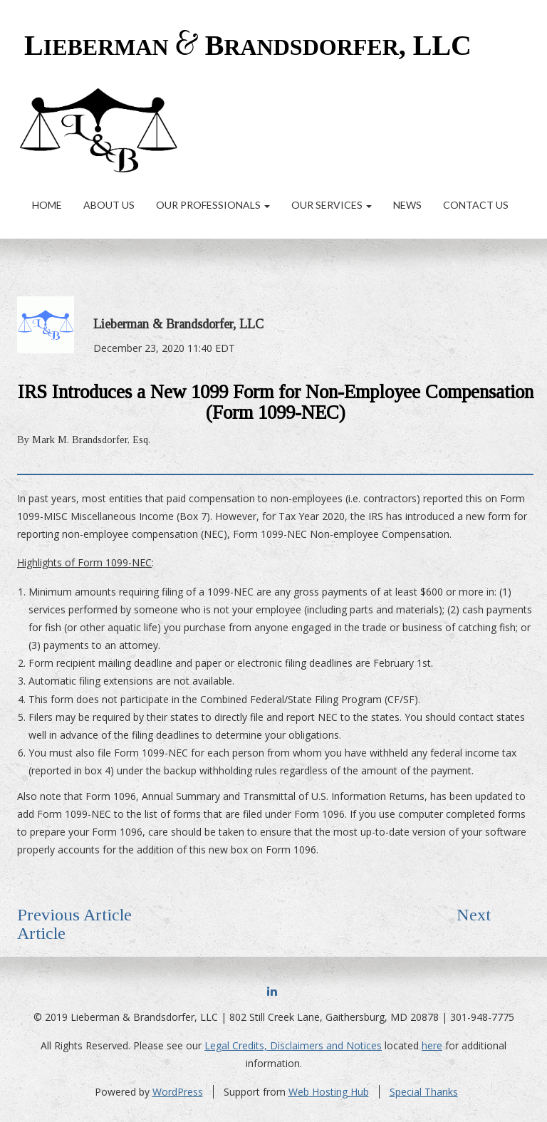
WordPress (177, 1091)
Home (47, 205)
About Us (109, 205)
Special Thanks (424, 1091)
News (407, 205)
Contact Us (476, 205)
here (432, 1045)
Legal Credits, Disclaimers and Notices (293, 1045)
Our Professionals (213, 205)
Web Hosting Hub (328, 1091)
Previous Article (74, 914)
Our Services (331, 205)
